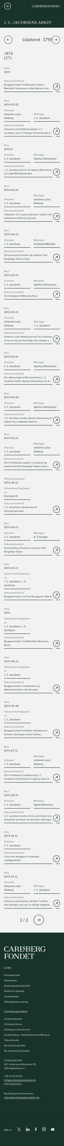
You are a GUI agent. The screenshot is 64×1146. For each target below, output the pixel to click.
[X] (19, 1130)
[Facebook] (36, 1130)
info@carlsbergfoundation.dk (20, 1080)
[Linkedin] (28, 1130)
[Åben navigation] (7, 6)
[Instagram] (44, 1129)
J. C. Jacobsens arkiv (28, 22)
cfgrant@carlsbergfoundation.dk (21, 1097)
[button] (56, 40)
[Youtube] (52, 1130)
